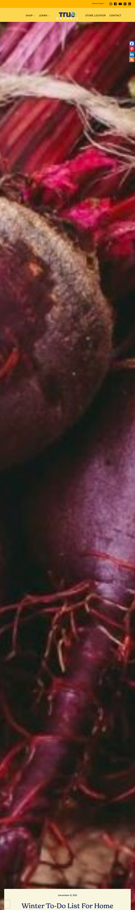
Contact (115, 15)
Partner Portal (98, 3)
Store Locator (95, 15)
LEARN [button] (44, 15)
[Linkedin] (131, 54)
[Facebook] (131, 43)
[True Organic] (67, 14)
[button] (111, 4)
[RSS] (131, 59)
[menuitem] (98, 3)
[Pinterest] (131, 49)
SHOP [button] (30, 15)
